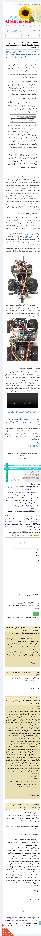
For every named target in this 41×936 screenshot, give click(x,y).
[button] (4, 4)
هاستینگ (20, 25)
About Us (26, 920)
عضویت (17, 4)
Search (11, 920)
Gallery (5, 920)
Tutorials (27, 917)
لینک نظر (25, 630)
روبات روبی (19, 458)
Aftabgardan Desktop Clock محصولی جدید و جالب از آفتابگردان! (18, 488)
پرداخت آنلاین (32, 30)
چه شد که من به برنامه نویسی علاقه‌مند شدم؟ (20, 53)
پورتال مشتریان (9, 30)
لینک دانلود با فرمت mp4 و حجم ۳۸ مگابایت (20, 411)
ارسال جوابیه (33, 662)
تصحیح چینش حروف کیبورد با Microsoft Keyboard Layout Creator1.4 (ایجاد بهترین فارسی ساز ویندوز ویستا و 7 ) (18, 500)
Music (34, 917)
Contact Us (34, 920)
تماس (21, 30)
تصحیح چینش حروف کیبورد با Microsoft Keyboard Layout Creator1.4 (19, 493)
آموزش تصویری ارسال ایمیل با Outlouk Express (20, 507)
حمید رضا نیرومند (32, 445)
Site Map (18, 920)
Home (6, 917)
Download (19, 917)
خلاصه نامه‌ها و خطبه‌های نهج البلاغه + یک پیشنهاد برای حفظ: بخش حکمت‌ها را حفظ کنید (11, 522)
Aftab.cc (33, 925)
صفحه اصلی (33, 25)
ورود (12, 4)
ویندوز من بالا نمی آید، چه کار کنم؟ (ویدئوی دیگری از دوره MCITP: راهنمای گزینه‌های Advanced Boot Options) (29, 524)
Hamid (21, 456)
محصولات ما (8, 25)
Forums (12, 917)
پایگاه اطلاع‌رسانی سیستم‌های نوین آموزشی (19, 511)
